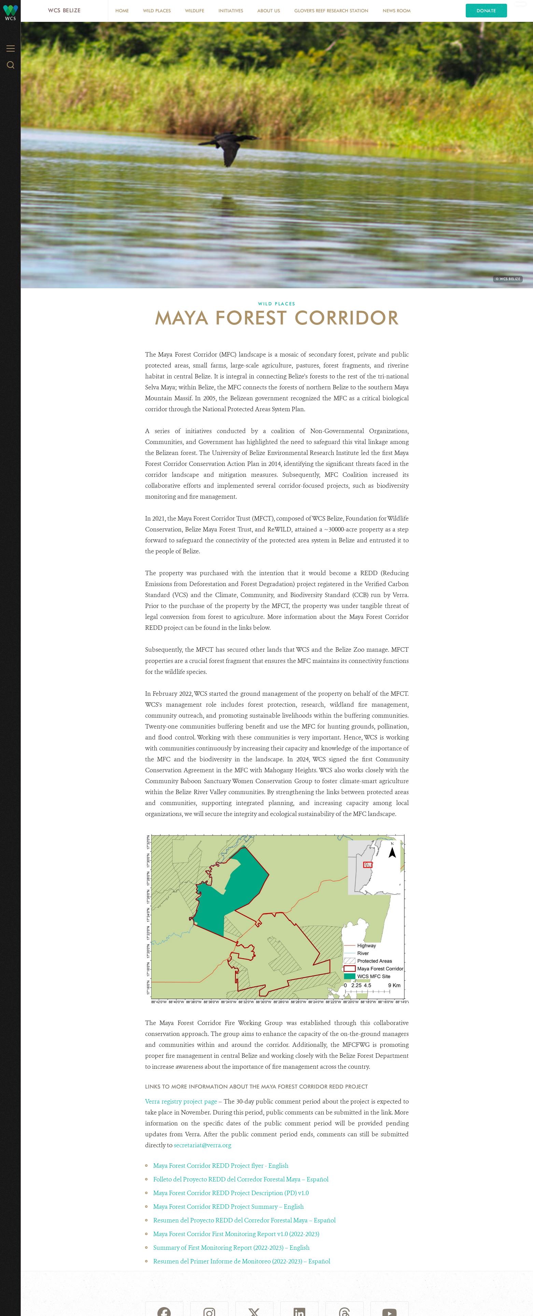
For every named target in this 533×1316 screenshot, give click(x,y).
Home (122, 10)
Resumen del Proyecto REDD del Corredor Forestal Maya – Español (245, 1220)
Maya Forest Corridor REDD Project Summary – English (229, 1207)
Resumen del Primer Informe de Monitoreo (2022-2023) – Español (242, 1261)
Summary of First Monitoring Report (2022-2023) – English (232, 1248)
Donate (486, 10)
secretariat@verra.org (202, 1145)
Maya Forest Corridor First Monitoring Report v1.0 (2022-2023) (237, 1234)
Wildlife (194, 10)
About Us (268, 10)
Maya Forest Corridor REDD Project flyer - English (221, 1166)
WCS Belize (64, 10)
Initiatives (231, 10)
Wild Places (157, 10)
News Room (396, 10)
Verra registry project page (181, 1101)
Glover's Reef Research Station (331, 10)
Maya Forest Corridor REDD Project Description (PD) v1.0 (231, 1193)
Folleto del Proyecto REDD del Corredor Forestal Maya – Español (241, 1179)
